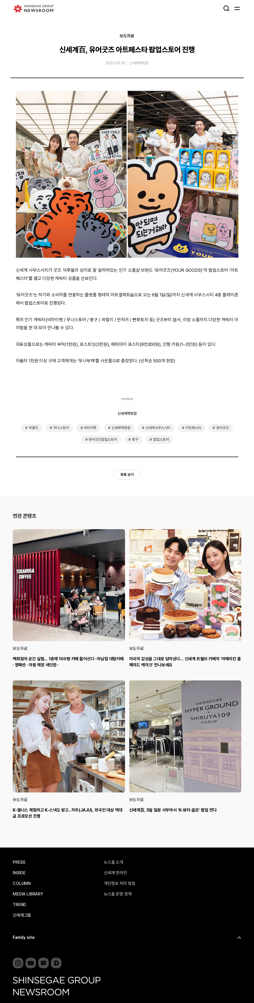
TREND (19, 905)
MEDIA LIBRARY (28, 894)
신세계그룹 (22, 915)
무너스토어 (61, 428)
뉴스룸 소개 (113, 862)
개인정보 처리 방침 (119, 883)
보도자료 (127, 36)
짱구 (135, 439)
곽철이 (33, 428)
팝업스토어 (161, 439)
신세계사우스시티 (158, 428)
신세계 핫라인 (115, 873)
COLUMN (22, 883)
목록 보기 (126, 474)
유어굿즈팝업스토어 (102, 439)
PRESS (19, 862)
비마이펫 (90, 428)
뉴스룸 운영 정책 (118, 894)
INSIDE (19, 873)
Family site (24, 937)
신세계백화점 (139, 63)
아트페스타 (193, 428)
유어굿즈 (222, 428)
